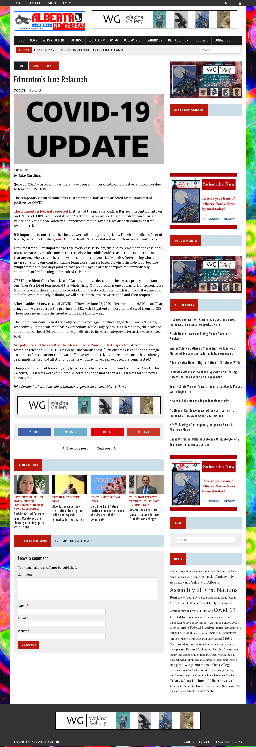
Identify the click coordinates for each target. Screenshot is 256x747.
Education (136, 498)
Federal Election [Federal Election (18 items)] (202, 629)
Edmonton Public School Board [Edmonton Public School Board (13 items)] (219, 624)
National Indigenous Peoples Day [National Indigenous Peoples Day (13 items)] (207, 651)
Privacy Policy (222, 743)
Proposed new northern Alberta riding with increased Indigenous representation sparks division (203, 323)
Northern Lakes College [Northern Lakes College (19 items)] (213, 666)
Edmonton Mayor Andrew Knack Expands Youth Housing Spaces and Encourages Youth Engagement (203, 376)
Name (21, 606)
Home (19, 40)
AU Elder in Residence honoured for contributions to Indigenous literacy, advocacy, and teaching (202, 414)
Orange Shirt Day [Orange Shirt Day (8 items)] (225, 671)
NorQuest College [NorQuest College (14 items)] (182, 666)
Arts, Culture (22, 498)
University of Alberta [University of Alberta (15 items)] (200, 692)
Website (22, 631)
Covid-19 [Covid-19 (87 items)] (225, 611)
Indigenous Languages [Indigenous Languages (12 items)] (223, 634)
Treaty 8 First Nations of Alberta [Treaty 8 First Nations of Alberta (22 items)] (196, 681)
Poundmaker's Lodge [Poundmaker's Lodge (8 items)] (180, 676)
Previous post (74, 449)
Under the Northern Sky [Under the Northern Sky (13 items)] (211, 687)
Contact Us (221, 40)
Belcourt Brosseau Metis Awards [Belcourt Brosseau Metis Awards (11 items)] (217, 599)
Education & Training (102, 40)
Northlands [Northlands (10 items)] (176, 671)
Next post (105, 449)
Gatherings (153, 40)
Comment (24, 575)
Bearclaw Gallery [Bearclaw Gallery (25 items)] (184, 598)
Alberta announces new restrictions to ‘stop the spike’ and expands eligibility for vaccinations (68, 513)
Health (37, 506)
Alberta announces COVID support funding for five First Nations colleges (144, 515)
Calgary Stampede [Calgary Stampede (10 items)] (180, 604)
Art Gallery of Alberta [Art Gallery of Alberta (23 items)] (202, 583)
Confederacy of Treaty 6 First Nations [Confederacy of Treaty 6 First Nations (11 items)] (212, 604)
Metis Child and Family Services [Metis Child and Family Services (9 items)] (206, 639)
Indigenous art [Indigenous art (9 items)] (201, 634)
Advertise (51, 3)
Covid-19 (34, 91)
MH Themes (55, 743)
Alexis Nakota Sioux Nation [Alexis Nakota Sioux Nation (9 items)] (184, 578)
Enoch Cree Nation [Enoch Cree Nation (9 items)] (179, 629)
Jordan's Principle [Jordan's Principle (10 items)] (179, 639)
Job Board (200, 40)
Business (75, 40)
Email (21, 618)
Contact (68, 3)
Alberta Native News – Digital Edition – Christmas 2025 (205, 363)
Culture (27, 502)
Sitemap (239, 743)
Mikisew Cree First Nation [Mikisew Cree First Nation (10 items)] (213, 645)
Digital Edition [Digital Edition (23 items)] (182, 618)
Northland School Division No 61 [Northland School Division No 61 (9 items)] (199, 671)
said (57, 240)
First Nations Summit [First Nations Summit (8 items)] (225, 629)
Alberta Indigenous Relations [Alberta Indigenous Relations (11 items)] (225, 572)
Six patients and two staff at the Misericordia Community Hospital (68, 346)
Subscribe (34, 3)
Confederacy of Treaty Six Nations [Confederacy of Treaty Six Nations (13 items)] (191, 612)
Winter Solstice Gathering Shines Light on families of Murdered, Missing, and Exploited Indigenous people (203, 352)
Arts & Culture (52, 40)
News (32, 40)
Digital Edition (177, 40)
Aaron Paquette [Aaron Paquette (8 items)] (177, 572)
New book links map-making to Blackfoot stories (200, 402)
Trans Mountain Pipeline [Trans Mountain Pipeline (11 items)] (221, 676)
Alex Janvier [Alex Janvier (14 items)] (207, 578)
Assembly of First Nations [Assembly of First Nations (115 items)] (204, 591)
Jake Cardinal (71, 498)
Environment (22, 506)
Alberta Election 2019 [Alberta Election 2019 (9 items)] (197, 572)
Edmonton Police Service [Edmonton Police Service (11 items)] (184, 624)
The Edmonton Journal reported (40, 212)
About (19, 3)
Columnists (131, 40)
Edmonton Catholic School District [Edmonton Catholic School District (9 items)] (213, 618)
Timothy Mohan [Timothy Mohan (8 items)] (198, 676)
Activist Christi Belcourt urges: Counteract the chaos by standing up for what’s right (30, 521)
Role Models (29, 509)
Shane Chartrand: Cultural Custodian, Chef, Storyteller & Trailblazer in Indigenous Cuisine (205, 443)
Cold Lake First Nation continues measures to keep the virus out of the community (108, 513)
